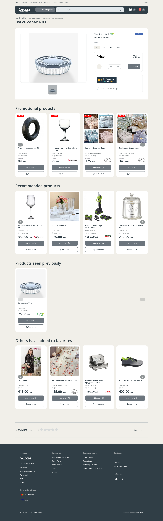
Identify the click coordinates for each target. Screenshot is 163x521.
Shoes (54, 468)
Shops (67, 3)
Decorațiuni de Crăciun (60, 457)
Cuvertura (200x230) (18, 225)
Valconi (17, 18)
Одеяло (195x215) (17, 380)
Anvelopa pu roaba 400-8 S (54, 148)
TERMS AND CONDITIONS (93, 468)
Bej (111, 47)
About (17, 3)
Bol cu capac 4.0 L (25, 303)
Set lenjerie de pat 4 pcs (121, 148)
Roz (118, 47)
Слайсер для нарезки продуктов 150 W (120, 381)
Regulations (87, 461)
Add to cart (134, 67)
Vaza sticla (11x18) (85, 225)
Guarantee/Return (36, 3)
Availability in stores (101, 38)
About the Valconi (27, 464)
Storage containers (35, 18)
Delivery (24, 3)
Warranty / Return (90, 465)
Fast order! (23, 174)
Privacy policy (88, 457)
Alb (97, 47)
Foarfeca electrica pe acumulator (119, 226)
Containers (46, 18)
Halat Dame (48, 380)
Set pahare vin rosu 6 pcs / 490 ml (56, 226)
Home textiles (57, 465)
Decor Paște (56, 461)
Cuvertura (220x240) (18, 148)
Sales (61, 3)
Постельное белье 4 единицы (90, 380)
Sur (104, 47)
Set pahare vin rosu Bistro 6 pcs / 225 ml (90, 149)
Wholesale (47, 3)
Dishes (24, 18)
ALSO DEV (140, 513)
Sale (55, 3)
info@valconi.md (120, 466)
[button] (142, 145)
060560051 (118, 462)
